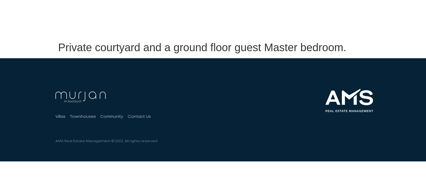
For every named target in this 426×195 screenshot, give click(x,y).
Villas (244, 27)
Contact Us (354, 27)
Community (315, 27)
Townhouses (276, 27)
